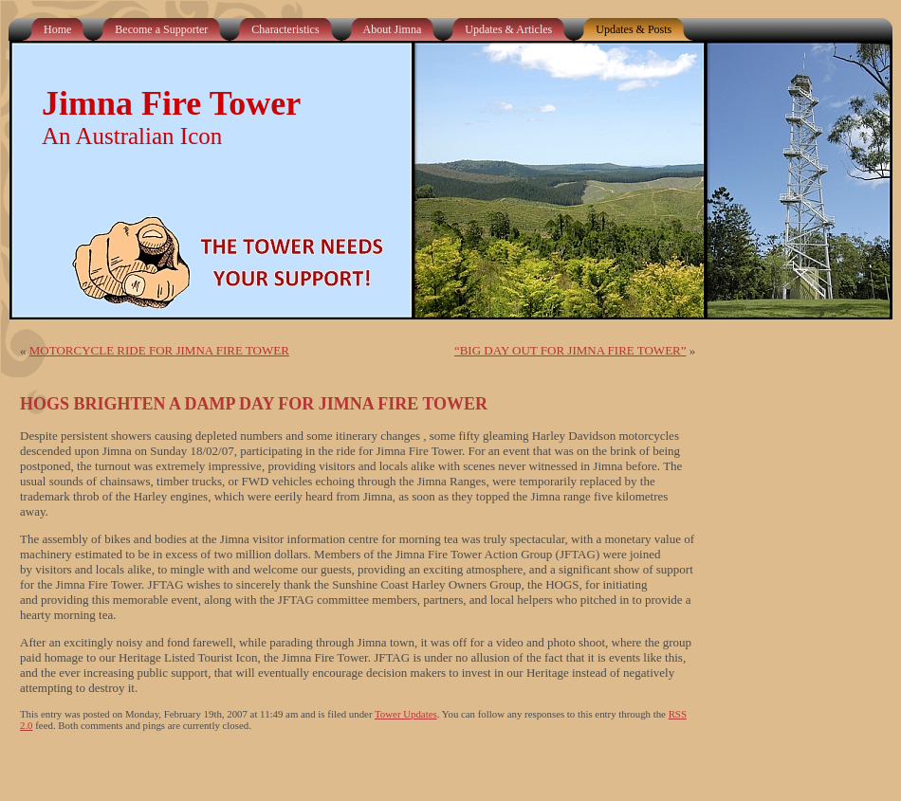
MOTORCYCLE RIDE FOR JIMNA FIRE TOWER (159, 350)
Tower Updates (406, 713)
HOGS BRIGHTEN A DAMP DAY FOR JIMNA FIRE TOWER (253, 403)
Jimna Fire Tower (171, 103)
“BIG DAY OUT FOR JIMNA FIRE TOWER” (570, 350)
